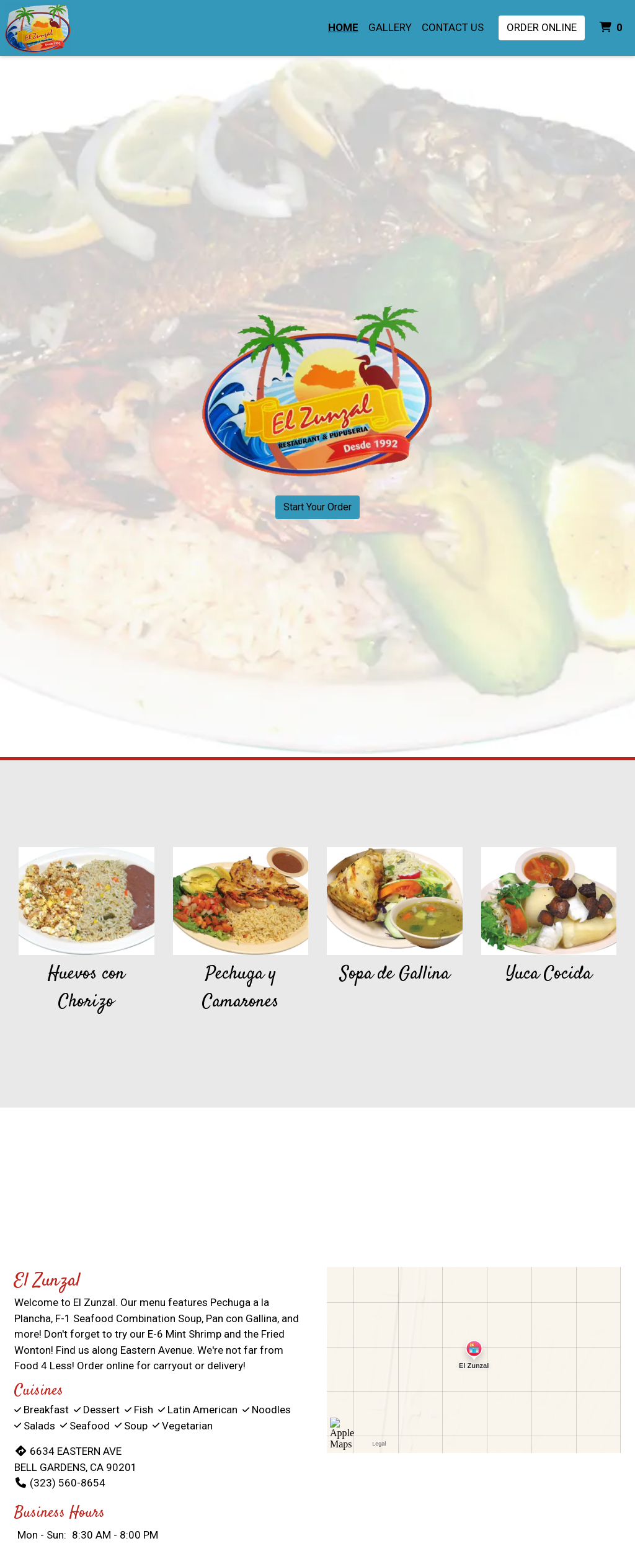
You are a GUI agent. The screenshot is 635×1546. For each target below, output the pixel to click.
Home (343, 27)
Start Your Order (317, 507)
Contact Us (453, 27)
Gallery (390, 27)
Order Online (542, 27)
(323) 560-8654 (59, 1483)
